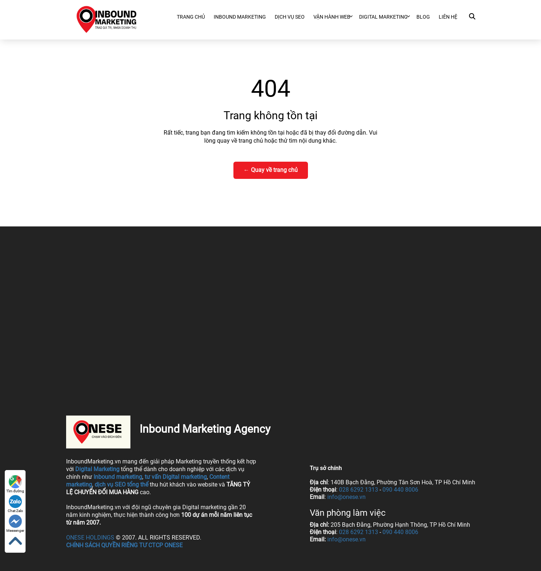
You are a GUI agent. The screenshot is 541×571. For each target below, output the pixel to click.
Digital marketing (383, 17)
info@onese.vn (346, 496)
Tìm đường (15, 484)
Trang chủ (191, 17)
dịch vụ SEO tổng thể (121, 484)
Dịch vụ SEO (290, 17)
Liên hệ (448, 17)
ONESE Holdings (90, 537)
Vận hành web (331, 17)
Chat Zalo (15, 504)
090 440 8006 (400, 489)
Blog (423, 17)
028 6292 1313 (358, 489)
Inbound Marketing (240, 17)
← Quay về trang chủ (271, 169)
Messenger (15, 524)
